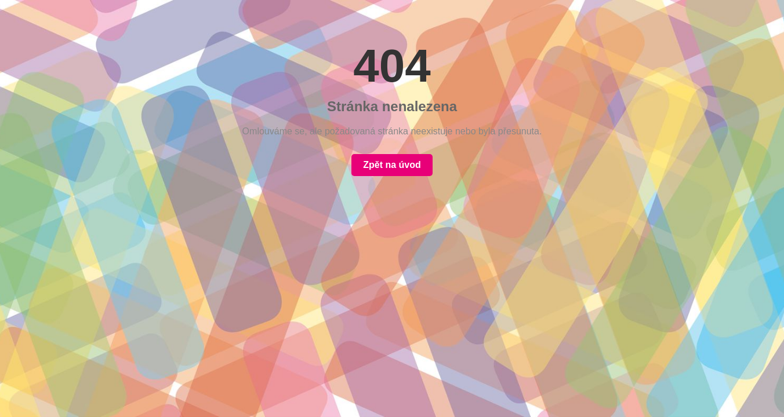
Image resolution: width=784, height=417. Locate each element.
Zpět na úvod (392, 165)
